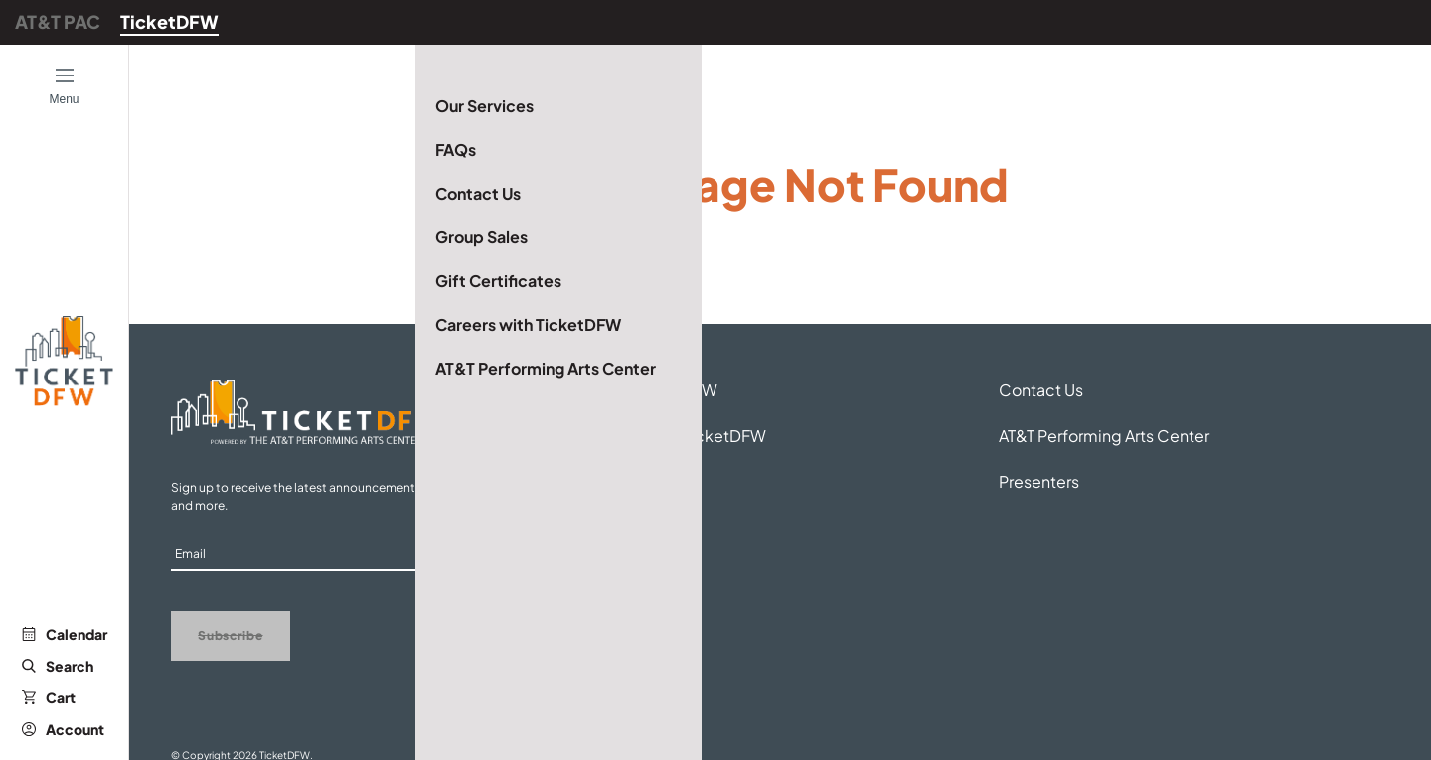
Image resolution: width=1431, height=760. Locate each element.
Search (57, 666)
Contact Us (1041, 390)
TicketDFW (169, 21)
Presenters (1039, 481)
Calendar (64, 634)
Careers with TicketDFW (675, 435)
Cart (49, 697)
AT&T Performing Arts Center (1104, 435)
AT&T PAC (57, 21)
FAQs (605, 481)
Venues (612, 527)
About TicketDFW (651, 390)
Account (63, 729)
